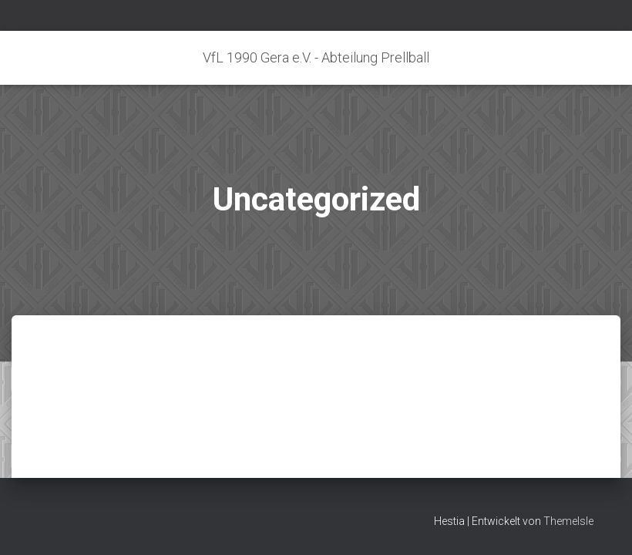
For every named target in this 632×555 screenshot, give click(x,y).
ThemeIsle (568, 521)
